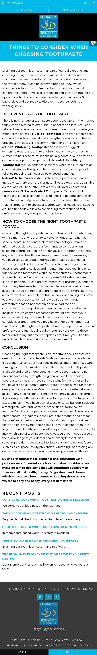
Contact (87, 589)
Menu (87, 3)
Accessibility (32, 645)
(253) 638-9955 (12, 3)
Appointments (73, 10)
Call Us (24, 652)
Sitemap (12, 645)
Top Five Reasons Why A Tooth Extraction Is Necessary (45, 499)
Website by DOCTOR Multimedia (68, 645)
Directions (24, 10)
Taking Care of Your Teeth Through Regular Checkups (45, 513)
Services (73, 589)
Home (8, 589)
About (17, 589)
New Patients (33, 589)
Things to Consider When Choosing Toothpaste (40, 540)
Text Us (72, 652)
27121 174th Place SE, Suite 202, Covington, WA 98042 (48, 640)
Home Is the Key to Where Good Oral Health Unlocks (44, 526)
